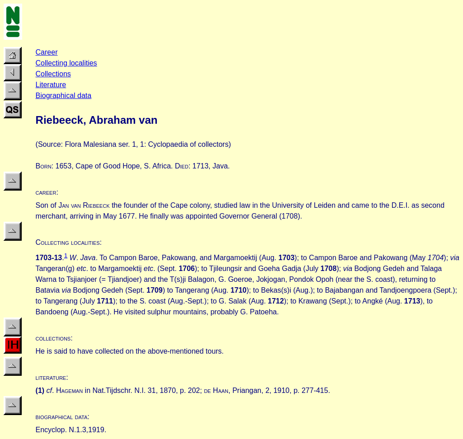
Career (47, 52)
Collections (53, 74)
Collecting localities (66, 63)
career (46, 192)
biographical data (62, 416)
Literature (51, 85)
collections (53, 338)
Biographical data (64, 95)
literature (51, 377)
